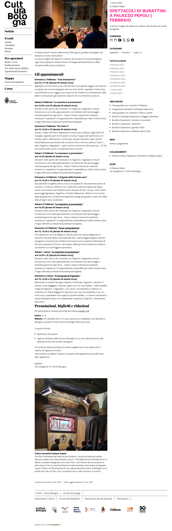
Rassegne (9, 48)
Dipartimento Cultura (44, 498)
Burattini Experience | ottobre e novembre (131, 120)
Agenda (8, 42)
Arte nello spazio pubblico (17, 68)
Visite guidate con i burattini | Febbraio (129, 105)
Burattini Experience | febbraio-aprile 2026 (131, 131)
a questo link (83, 310)
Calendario (10, 45)
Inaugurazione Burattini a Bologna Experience (132, 109)
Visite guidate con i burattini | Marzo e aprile (132, 112)
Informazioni (123, 498)
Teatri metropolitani (14, 82)
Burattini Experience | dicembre (126, 123)
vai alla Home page (71, 493)
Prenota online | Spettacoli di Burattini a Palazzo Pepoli (137, 155)
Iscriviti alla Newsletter (69, 498)
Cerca (9, 88)
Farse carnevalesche (69, 227)
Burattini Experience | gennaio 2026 (128, 127)
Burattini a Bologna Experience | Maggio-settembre (135, 116)
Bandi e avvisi (11, 62)
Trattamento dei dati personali (98, 498)
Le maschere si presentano (68, 204)
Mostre (8, 51)
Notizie (9, 30)
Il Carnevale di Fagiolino (67, 275)
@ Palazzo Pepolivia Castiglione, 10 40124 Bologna (125, 170)
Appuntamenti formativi (16, 71)
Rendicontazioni (12, 65)
